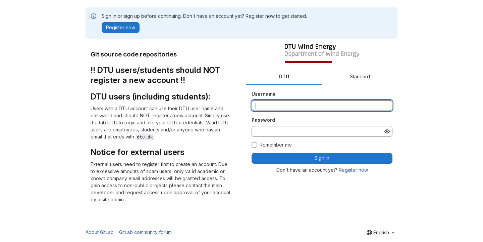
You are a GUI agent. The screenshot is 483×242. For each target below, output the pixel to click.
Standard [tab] (360, 76)
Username (264, 94)
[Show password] (387, 131)
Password (263, 120)
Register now (353, 170)
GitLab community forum (145, 232)
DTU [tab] (284, 76)
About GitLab (100, 232)
